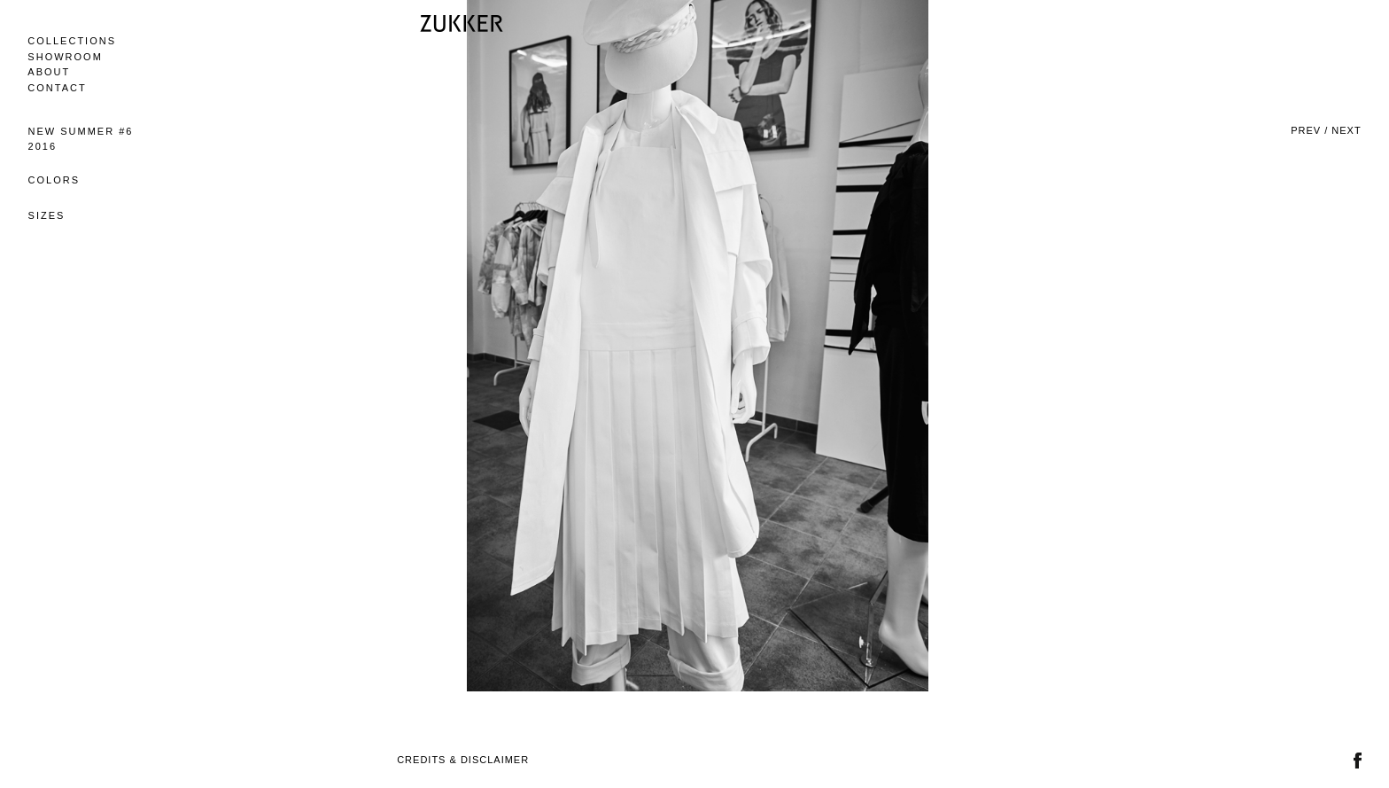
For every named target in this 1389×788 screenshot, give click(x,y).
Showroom (64, 56)
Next (1346, 130)
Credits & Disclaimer (463, 759)
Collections (71, 40)
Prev (1306, 130)
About (48, 71)
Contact (56, 87)
